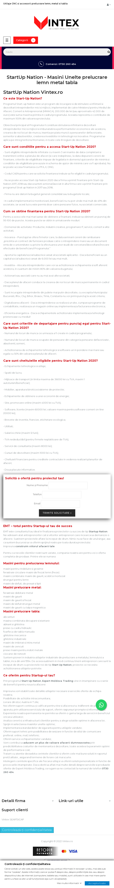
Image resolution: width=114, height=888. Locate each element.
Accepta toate (97, 883)
